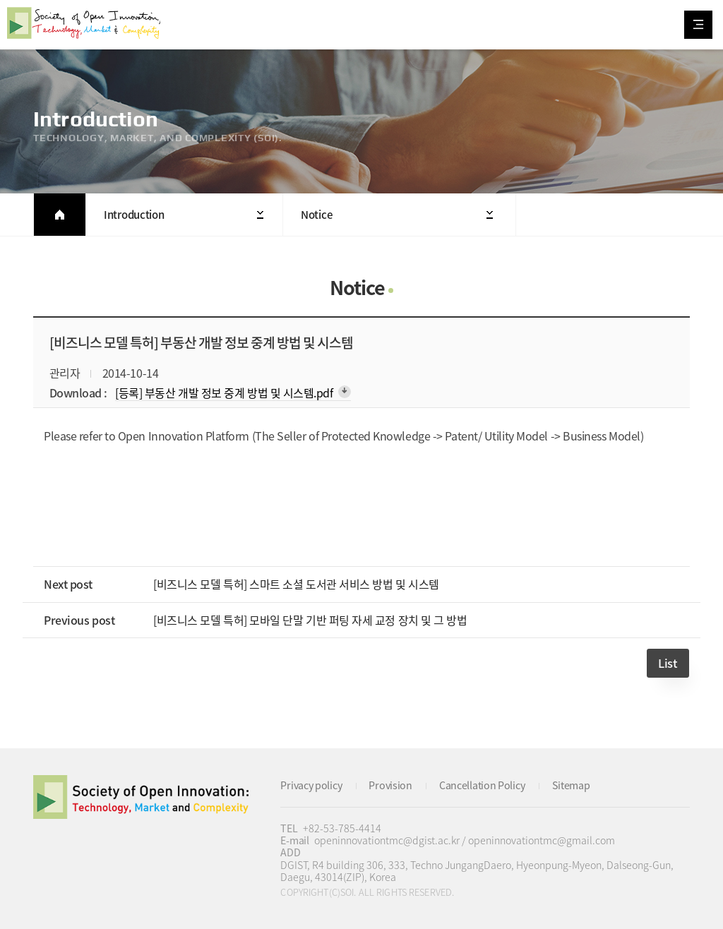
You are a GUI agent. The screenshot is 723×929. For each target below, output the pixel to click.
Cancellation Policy (482, 785)
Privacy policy (311, 785)
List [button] (667, 662)
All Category (698, 25)
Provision (390, 785)
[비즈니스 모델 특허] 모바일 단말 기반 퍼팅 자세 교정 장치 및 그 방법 (310, 619)
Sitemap (571, 785)
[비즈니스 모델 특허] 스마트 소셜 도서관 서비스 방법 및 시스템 (296, 583)
